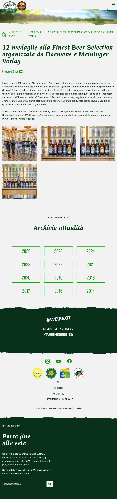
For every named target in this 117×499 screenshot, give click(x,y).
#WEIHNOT (58, 318)
